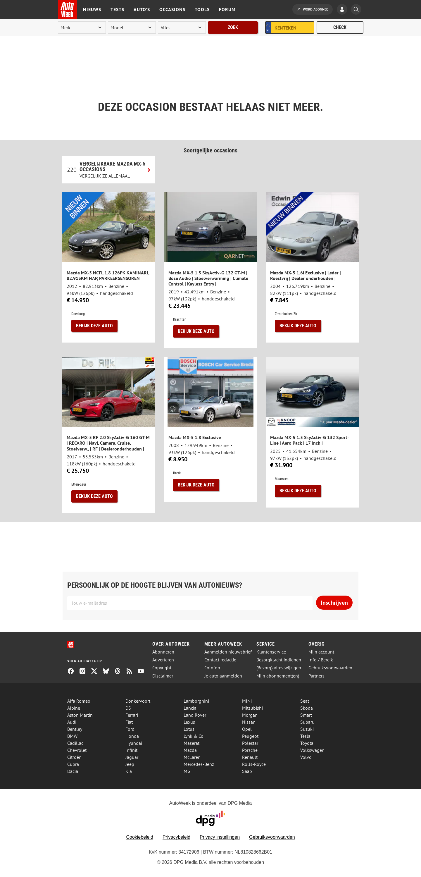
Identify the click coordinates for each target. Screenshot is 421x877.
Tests (117, 9)
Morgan (250, 715)
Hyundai (133, 743)
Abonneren (163, 652)
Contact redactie (220, 660)
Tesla (305, 736)
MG (187, 771)
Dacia (72, 771)
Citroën (74, 757)
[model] (132, 27)
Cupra (73, 764)
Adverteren (163, 660)
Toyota (306, 743)
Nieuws (92, 9)
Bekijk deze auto (94, 326)
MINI (247, 701)
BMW (72, 736)
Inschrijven (334, 602)
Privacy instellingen (220, 837)
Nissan (249, 722)
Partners (316, 676)
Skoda (306, 708)
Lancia (190, 708)
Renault (250, 757)
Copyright (161, 667)
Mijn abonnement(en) (277, 676)
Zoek (233, 27)
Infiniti (132, 750)
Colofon (212, 667)
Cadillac (75, 743)
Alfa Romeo (78, 701)
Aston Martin (80, 715)
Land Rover (195, 715)
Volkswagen (312, 750)
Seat (304, 701)
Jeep (129, 764)
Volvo (306, 757)
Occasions (172, 9)
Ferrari (131, 715)
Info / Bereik (320, 660)
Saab (247, 771)
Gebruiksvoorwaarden (330, 667)
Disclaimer (162, 676)
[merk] (82, 27)
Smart (306, 715)
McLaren (192, 757)
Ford (129, 729)
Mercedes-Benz (199, 764)
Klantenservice (271, 652)
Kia (128, 771)
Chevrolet (77, 750)
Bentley (74, 729)
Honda (132, 736)
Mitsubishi (252, 708)
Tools (202, 9)
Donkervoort (137, 701)
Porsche (250, 750)
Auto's (142, 9)
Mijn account (321, 652)
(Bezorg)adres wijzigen (278, 667)
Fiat (129, 722)
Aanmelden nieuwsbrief (228, 652)
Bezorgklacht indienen (278, 660)
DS (128, 708)
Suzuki (307, 729)
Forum (227, 9)
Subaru (307, 722)
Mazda (190, 750)
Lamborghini (196, 701)
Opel (247, 729)
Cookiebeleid (139, 837)
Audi (71, 722)
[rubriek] (182, 27)
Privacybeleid (176, 837)
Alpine (73, 708)
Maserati (192, 743)
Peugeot (250, 736)
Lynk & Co (193, 736)
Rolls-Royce (254, 764)
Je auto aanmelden (223, 676)
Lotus (189, 729)
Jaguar (131, 757)
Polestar (250, 743)
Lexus (189, 722)
